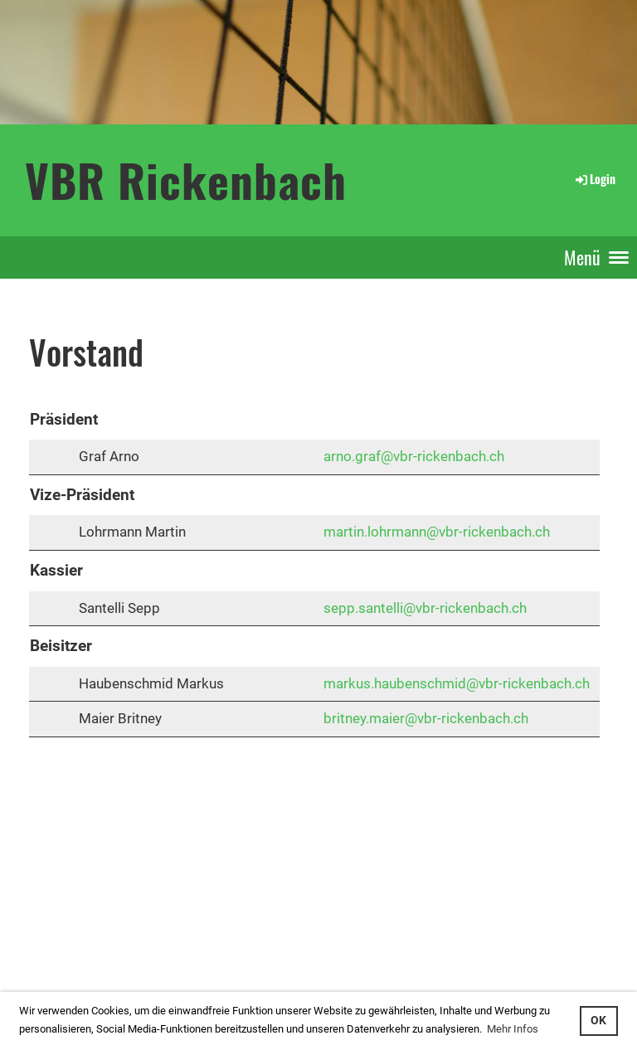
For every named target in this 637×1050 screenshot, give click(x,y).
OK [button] (598, 1021)
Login (594, 178)
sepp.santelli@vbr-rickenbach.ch (425, 608)
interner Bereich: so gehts (65, 931)
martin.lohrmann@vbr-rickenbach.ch (436, 531)
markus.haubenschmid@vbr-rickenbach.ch (456, 683)
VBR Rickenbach (186, 179)
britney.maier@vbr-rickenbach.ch (425, 718)
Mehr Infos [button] (512, 1029)
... (69, 950)
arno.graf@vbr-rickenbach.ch (413, 456)
